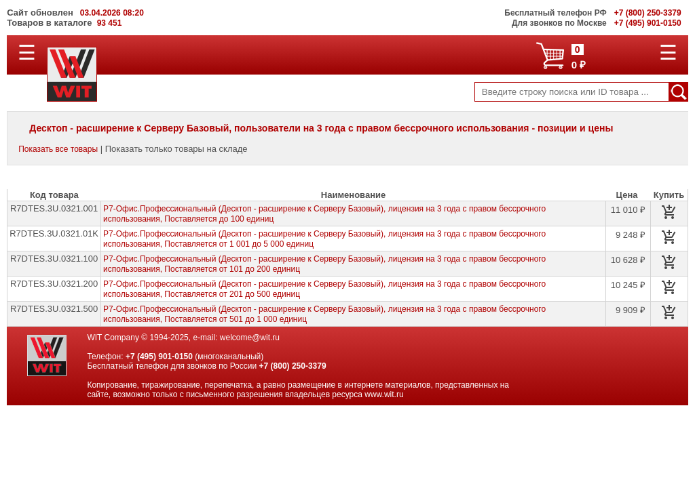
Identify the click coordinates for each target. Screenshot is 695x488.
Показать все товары (58, 149)
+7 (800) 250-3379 (292, 366)
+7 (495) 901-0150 (159, 356)
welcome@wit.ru (250, 337)
